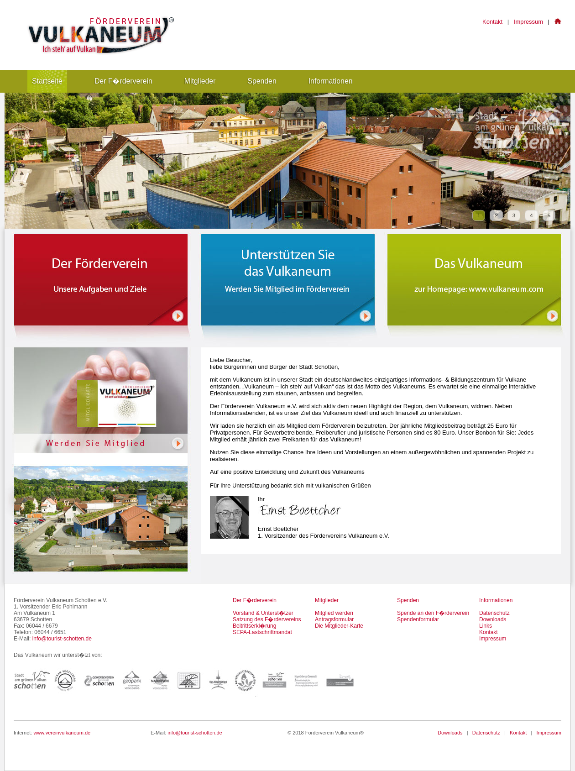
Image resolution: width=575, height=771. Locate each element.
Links (485, 626)
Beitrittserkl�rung (254, 626)
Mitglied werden (334, 613)
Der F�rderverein (123, 81)
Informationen (330, 81)
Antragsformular (334, 619)
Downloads (492, 619)
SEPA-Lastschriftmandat (262, 632)
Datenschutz (494, 613)
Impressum (528, 21)
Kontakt (492, 21)
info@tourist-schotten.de (62, 638)
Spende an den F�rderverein (433, 613)
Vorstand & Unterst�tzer (263, 613)
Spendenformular (418, 619)
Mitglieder (200, 81)
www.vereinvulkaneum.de (61, 732)
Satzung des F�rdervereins (267, 619)
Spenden (261, 81)
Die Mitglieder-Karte (339, 626)
